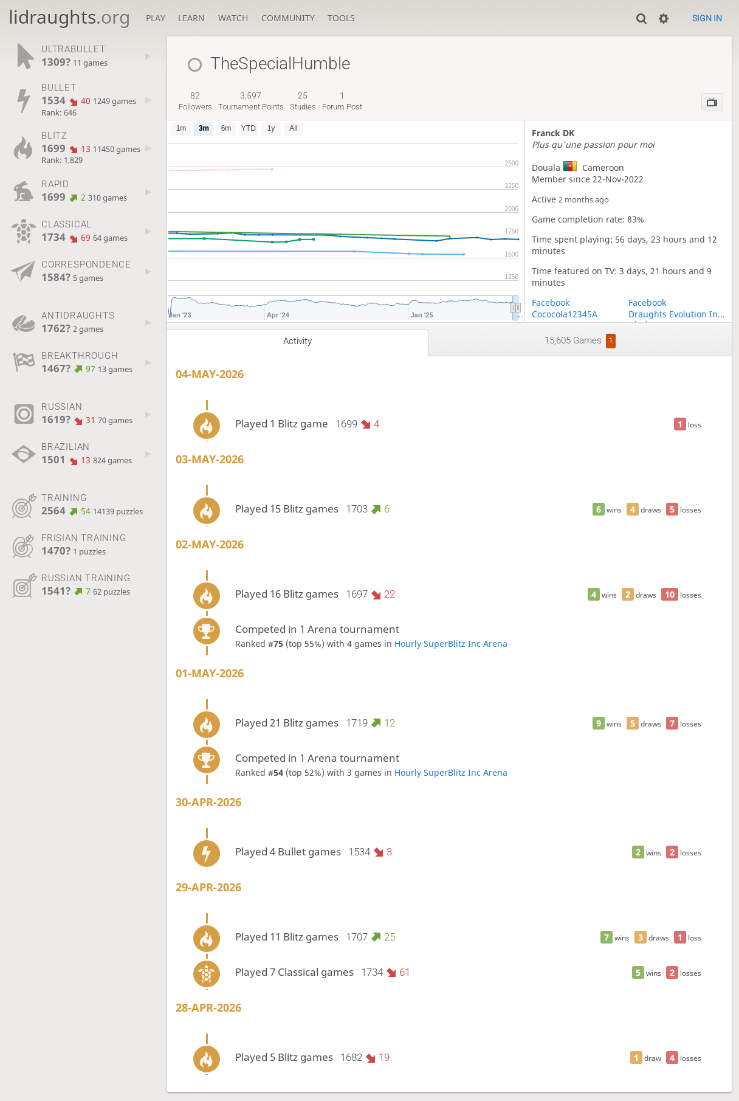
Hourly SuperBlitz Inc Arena (450, 643)
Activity (297, 341)
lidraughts (69, 16)
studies (303, 101)
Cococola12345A (564, 314)
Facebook (550, 302)
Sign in (707, 18)
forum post (342, 101)
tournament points (251, 101)
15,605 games (580, 341)
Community (288, 18)
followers (195, 101)
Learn (191, 18)
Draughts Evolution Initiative (676, 314)
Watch (233, 18)
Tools (341, 18)
